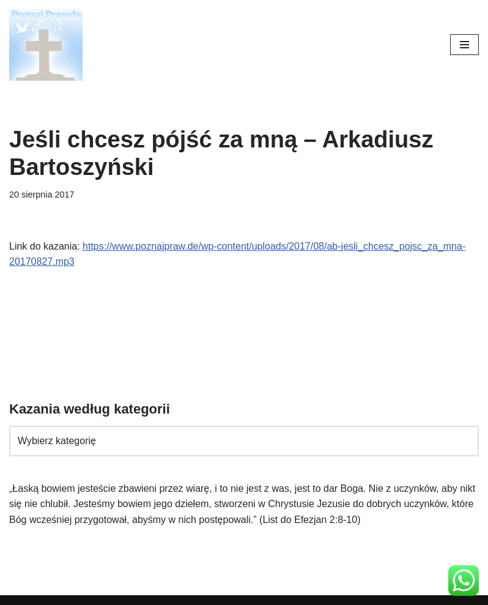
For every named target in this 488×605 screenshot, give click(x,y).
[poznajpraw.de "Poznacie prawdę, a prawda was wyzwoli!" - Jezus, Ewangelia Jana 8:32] (46, 45)
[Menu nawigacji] (464, 44)
